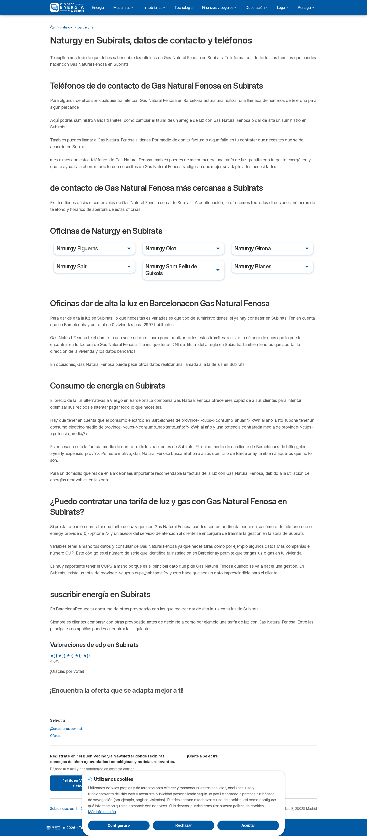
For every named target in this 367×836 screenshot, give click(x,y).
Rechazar (183, 825)
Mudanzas (123, 7)
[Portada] (53, 27)
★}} (53, 655)
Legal (282, 7)
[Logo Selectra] (67, 7)
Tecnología (183, 7)
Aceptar (248, 825)
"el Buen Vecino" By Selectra (81, 783)
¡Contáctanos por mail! (66, 729)
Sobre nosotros (62, 809)
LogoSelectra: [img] (53, 827)
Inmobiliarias (154, 7)
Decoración (256, 7)
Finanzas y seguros (219, 7)
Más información (102, 811)
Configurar (119, 825)
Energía (98, 7)
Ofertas (55, 736)
